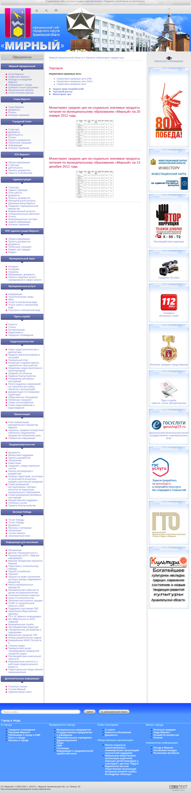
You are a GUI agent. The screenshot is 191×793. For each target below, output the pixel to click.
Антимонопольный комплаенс (24, 214)
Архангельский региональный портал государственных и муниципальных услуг (169, 435)
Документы (14, 109)
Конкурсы (13, 266)
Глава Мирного (16, 107)
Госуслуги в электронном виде (24, 310)
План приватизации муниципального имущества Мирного (23, 425)
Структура (13, 129)
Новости (12, 324)
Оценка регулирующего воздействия (20, 472)
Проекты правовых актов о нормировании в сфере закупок (25, 278)
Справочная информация (21, 438)
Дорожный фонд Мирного (21, 203)
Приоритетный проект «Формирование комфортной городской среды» (23, 651)
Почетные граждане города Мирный (169, 364)
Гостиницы (63, 748)
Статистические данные (21, 92)
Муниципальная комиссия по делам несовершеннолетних (23, 591)
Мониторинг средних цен (110, 57)
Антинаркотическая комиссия (23, 595)
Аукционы (13, 272)
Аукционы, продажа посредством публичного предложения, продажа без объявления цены (25, 433)
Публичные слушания (19, 142)
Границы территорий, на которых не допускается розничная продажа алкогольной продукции (25, 479)
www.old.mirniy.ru (94, 1)
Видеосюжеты (15, 332)
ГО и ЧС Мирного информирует (25, 616)
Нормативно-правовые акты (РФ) (74, 78)
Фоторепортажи (16, 330)
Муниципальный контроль (22, 200)
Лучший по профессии (166, 735)
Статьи (12, 327)
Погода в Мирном (163, 747)
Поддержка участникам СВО (23, 608)
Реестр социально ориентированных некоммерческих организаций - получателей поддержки (122, 749)
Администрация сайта (20, 692)
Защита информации (19, 222)
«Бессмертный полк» (19, 536)
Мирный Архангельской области (66, 57)
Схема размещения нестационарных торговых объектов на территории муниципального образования (24, 488)
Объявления (14, 460)
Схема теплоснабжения (20, 402)
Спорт (60, 743)
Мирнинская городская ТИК (22, 635)
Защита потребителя (19, 571)
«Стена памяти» (17, 533)
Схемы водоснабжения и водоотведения (21, 406)
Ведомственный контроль (21, 211)
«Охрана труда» (16, 645)
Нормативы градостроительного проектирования (25, 369)
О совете (110, 729)
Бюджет (12, 252)
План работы (15, 192)
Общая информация (19, 162)
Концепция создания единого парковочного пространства (23, 364)
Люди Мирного (161, 732)
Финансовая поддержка (20, 455)
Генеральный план (18, 360)
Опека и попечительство (21, 598)
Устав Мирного (16, 74)
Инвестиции (14, 463)
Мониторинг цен (62, 94)
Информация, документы (21, 274)
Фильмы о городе (18, 740)
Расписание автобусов (166, 753)
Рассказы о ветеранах (20, 528)
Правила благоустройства (22, 376)
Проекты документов (19, 140)
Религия (158, 737)
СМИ (59, 745)
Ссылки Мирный (17, 689)
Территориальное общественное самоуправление (25, 671)
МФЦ (11, 299)
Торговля (13, 574)
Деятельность (15, 134)
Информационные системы (22, 219)
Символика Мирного (19, 77)
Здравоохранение (67, 740)
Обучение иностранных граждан (25, 600)
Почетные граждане (164, 729)
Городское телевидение (21, 335)
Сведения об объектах (20, 373)
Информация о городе (20, 85)
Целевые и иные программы (23, 87)
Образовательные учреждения (74, 737)
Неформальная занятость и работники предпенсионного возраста (23, 664)
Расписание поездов (165, 750)
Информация (15, 145)
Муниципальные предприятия (74, 729)
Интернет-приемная (18, 115)
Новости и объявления (20, 173)
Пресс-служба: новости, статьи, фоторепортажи (169, 401)
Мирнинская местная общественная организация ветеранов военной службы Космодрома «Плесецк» (121, 770)
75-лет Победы (16, 520)
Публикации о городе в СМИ (24, 735)
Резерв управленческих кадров (24, 637)
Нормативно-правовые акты (71, 84)
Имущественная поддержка (23, 500)
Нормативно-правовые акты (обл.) (75, 81)
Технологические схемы (21, 297)
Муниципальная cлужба (21, 624)
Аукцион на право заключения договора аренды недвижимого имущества (24, 579)
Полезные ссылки (17, 503)
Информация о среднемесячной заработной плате (75, 752)
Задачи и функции (18, 190)
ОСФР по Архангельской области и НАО (21, 604)
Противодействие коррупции (23, 627)
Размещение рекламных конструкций (21, 380)
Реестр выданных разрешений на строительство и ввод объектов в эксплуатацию (24, 387)
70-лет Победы (16, 522)
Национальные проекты (21, 90)
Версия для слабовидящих (169, 60)
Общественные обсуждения (23, 397)
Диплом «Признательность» (23, 553)
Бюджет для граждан (19, 249)
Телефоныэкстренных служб (168, 314)
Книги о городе (16, 737)
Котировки (13, 269)
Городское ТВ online (168, 277)
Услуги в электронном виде (22, 302)
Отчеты (12, 112)
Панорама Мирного (19, 732)
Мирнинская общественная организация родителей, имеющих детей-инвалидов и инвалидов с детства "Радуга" (122, 759)
